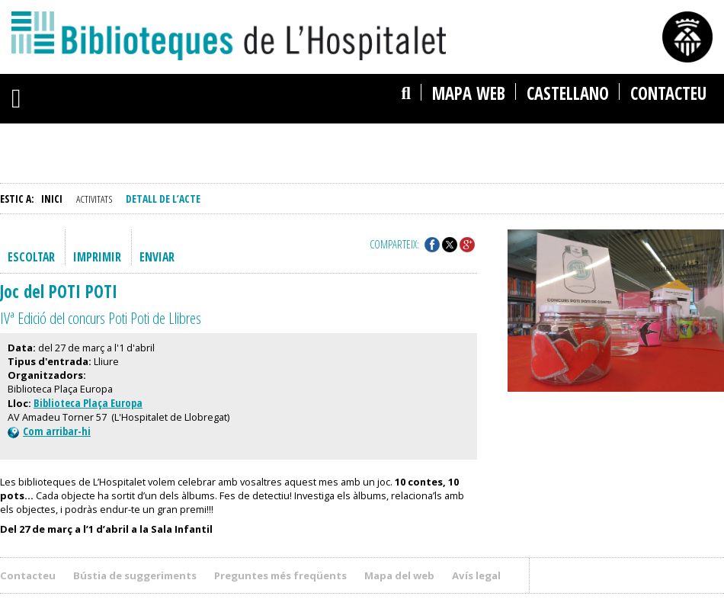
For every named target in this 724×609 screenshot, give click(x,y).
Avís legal (476, 575)
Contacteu (668, 93)
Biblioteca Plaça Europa (88, 403)
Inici (51, 198)
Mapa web (468, 93)
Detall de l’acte (163, 198)
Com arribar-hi (49, 431)
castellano (568, 93)
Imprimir (97, 256)
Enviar (157, 256)
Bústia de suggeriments (135, 575)
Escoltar (31, 256)
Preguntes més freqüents (280, 575)
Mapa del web (399, 575)
